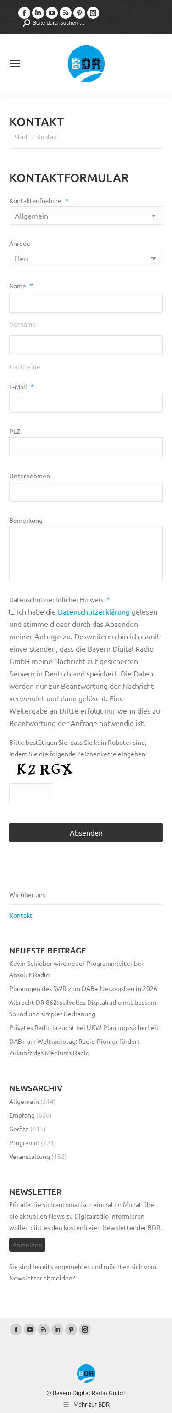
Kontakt (21, 915)
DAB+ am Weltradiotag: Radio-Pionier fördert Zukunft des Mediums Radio (74, 1047)
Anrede (19, 243)
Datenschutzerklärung (94, 611)
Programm (24, 1142)
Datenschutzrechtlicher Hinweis (59, 599)
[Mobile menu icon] (14, 63)
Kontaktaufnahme (38, 200)
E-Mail (21, 386)
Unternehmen (29, 475)
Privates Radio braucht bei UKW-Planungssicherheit (84, 1027)
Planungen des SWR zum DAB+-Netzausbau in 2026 (83, 988)
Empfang (22, 1115)
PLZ (14, 431)
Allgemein (24, 1101)
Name (21, 286)
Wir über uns (27, 894)
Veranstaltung (29, 1156)
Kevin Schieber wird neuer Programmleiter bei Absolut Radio (76, 969)
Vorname (23, 324)
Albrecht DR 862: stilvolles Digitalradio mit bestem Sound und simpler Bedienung (82, 1008)
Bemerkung (26, 520)
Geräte (19, 1129)
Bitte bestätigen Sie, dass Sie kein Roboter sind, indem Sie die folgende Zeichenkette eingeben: (78, 748)
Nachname (25, 367)
